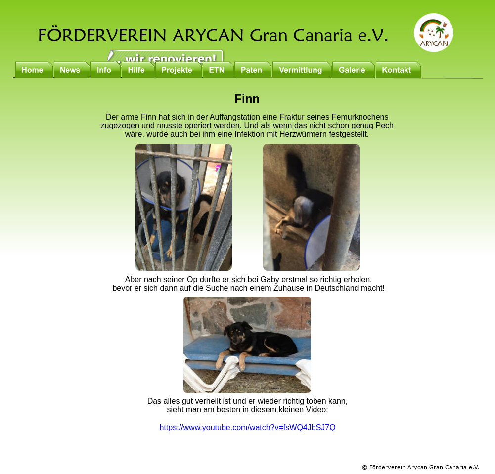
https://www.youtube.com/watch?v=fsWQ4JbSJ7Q (248, 427)
